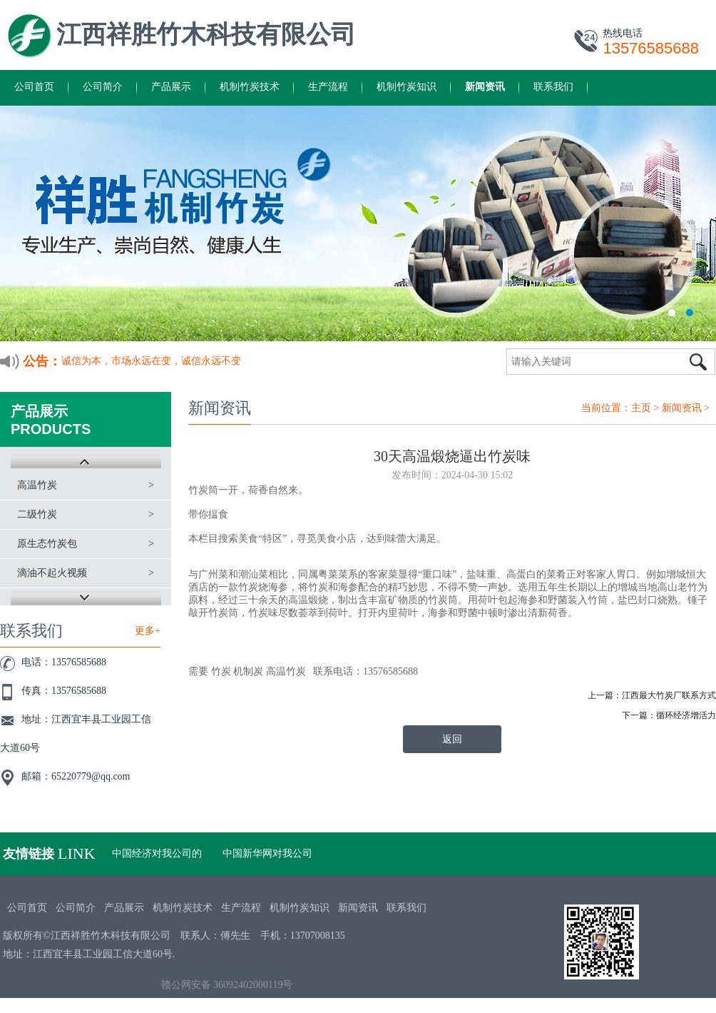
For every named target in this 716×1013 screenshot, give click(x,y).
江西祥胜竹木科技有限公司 (206, 35)
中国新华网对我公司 (267, 853)
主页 (641, 408)
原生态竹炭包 (47, 543)
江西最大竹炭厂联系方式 (669, 695)
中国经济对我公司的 (157, 853)
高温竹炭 (37, 485)
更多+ (147, 630)
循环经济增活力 (686, 715)
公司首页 (34, 86)
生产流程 (328, 86)
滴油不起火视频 (52, 573)
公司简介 (103, 86)
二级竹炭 (37, 514)
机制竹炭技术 (250, 86)
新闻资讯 (485, 86)
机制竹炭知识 (406, 86)
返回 (452, 739)
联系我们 (553, 86)
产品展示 (171, 86)
